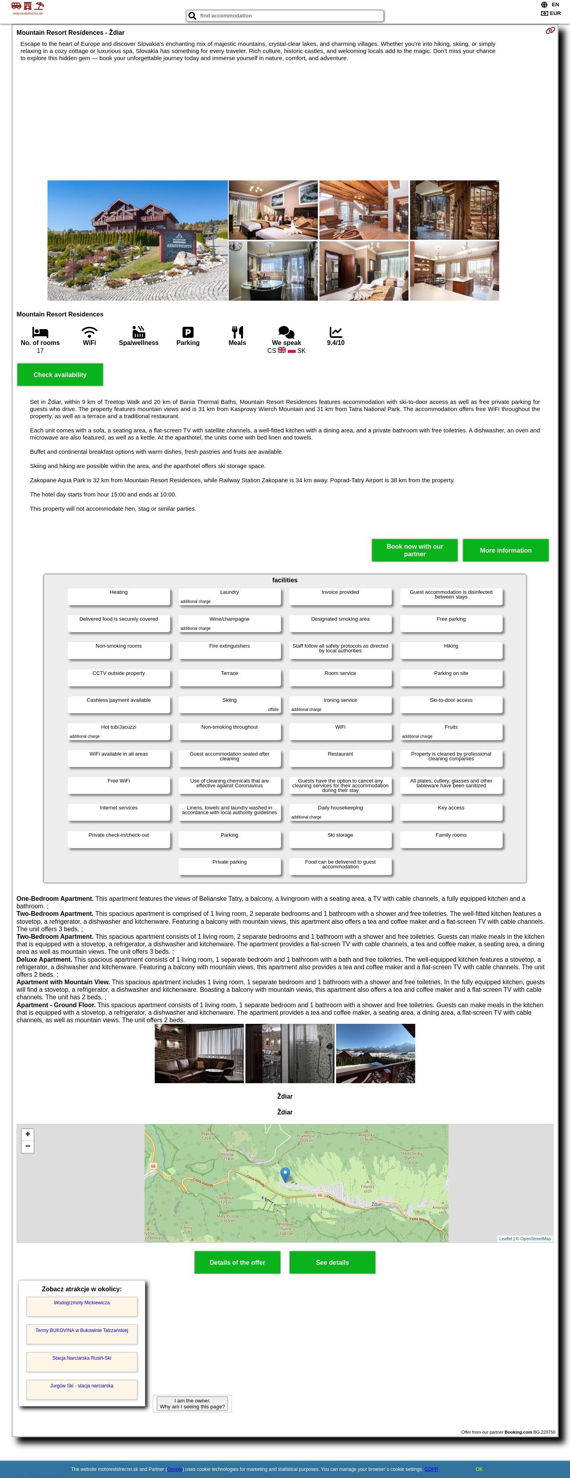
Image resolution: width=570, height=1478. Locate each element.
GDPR (432, 1469)
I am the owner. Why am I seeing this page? (192, 1404)
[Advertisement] (285, 121)
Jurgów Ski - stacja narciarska (81, 1386)
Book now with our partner (415, 550)
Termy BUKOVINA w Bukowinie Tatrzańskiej (82, 1330)
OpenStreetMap (536, 1238)
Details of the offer (237, 1262)
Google (174, 1469)
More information (506, 550)
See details (332, 1262)
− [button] (27, 1147)
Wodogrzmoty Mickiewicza (82, 1303)
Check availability (60, 374)
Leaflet (505, 1238)
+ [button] (27, 1135)
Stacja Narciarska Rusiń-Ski (81, 1358)
